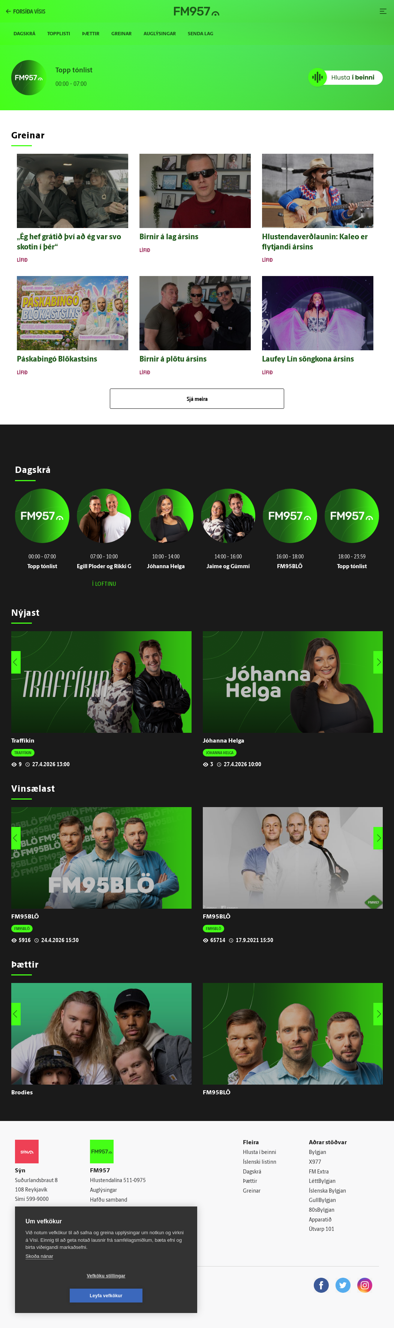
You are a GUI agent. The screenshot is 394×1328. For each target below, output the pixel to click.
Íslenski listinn (259, 1162)
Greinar (121, 34)
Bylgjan (317, 1152)
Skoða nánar (39, 1276)
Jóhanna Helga (223, 741)
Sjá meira (197, 398)
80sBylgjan (321, 1210)
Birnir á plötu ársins (173, 359)
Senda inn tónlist (109, 1209)
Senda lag (200, 34)
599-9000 (37, 1199)
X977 (315, 1162)
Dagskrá (24, 34)
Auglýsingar (160, 34)
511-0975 (134, 1181)
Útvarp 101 (321, 1229)
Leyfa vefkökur (150, 1295)
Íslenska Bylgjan (327, 1191)
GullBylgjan (322, 1200)
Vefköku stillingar (61, 1295)
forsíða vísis (29, 11)
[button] (379, 662)
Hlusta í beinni (259, 1152)
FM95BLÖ (25, 917)
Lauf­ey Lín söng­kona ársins (308, 359)
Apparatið (320, 1220)
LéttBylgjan (322, 1181)
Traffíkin (22, 741)
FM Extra (319, 1172)
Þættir (90, 34)
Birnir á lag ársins (168, 237)
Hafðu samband (108, 1200)
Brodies (22, 1093)
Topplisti (58, 34)
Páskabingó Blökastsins (57, 359)
